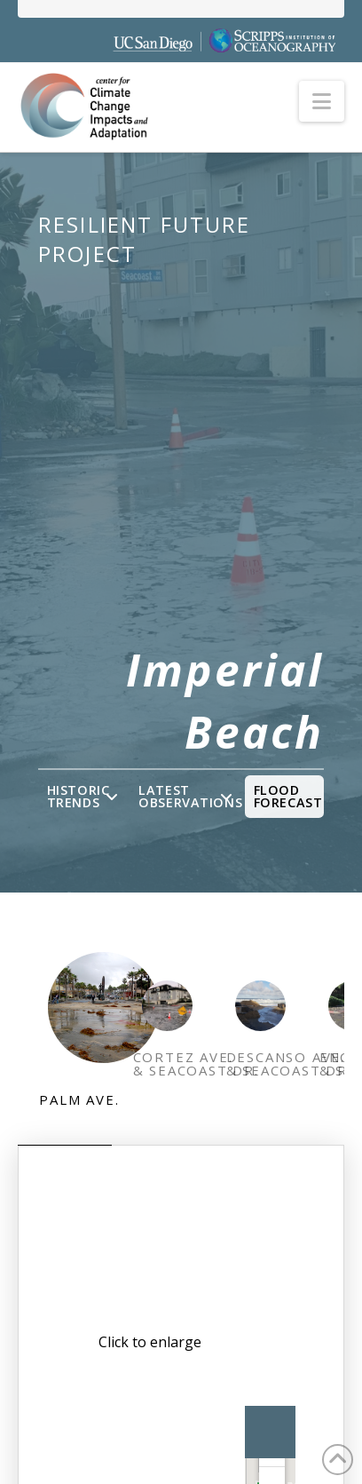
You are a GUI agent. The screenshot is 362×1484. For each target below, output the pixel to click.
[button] (321, 101)
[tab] (64, 1039)
